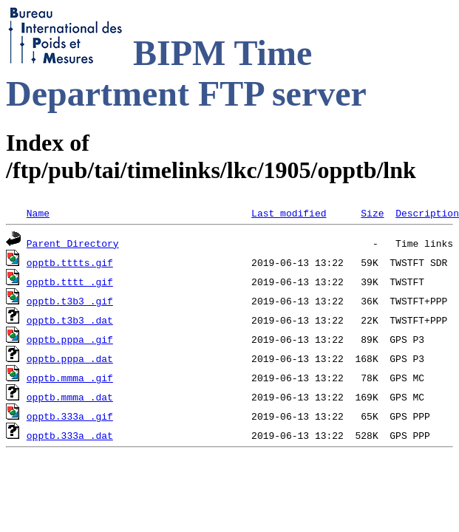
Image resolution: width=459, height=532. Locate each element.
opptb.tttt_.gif (70, 281)
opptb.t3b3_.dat (70, 320)
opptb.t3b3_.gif (70, 300)
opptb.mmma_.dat (70, 396)
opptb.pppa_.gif (70, 339)
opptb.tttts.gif (70, 262)
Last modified (288, 212)
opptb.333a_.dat (70, 435)
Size (372, 212)
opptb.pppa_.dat (70, 358)
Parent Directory (73, 243)
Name (38, 212)
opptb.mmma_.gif (70, 377)
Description (427, 212)
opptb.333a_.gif (70, 416)
